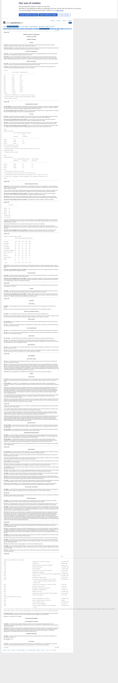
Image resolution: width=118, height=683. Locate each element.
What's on (22, 28)
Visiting (47, 26)
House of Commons (7, 28)
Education (52, 26)
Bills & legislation (29, 28)
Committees (36, 28)
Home (4, 26)
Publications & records (44, 28)
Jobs (27, 680)
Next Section (6, 677)
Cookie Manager (53, 680)
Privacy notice (43, 680)
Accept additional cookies (28, 15)
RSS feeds (64, 20)
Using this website (32, 680)
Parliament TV (53, 28)
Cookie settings (64, 15)
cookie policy (59, 10)
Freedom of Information (21, 680)
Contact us (70, 20)
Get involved (41, 26)
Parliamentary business (12, 26)
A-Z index (4, 680)
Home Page (57, 30)
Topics (62, 28)
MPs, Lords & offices (24, 26)
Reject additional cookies (48, 15)
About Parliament (34, 26)
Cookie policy (48, 680)
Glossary (9, 680)
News (58, 28)
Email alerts (58, 20)
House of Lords (16, 28)
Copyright (38, 680)
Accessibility (52, 20)
